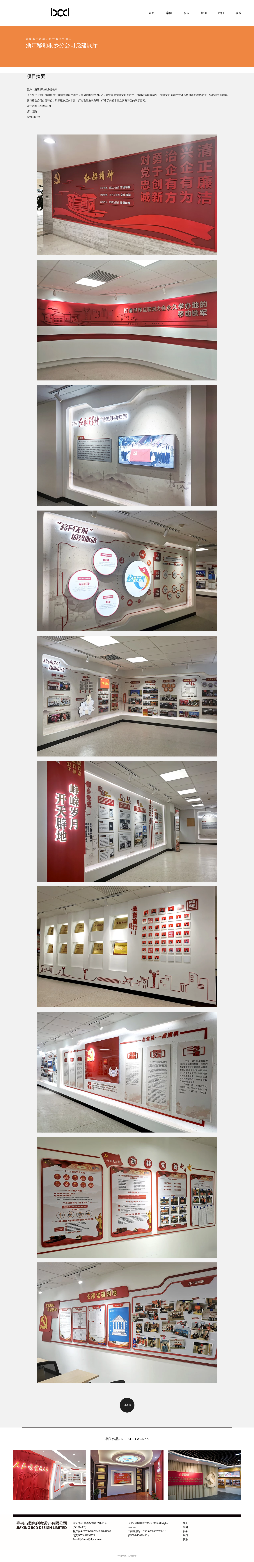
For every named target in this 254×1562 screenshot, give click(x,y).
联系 (238, 13)
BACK (127, 1405)
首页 (152, 13)
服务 (186, 13)
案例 (169, 13)
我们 (185, 1535)
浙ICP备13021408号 (139, 1535)
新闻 (204, 13)
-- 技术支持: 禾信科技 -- (127, 1556)
